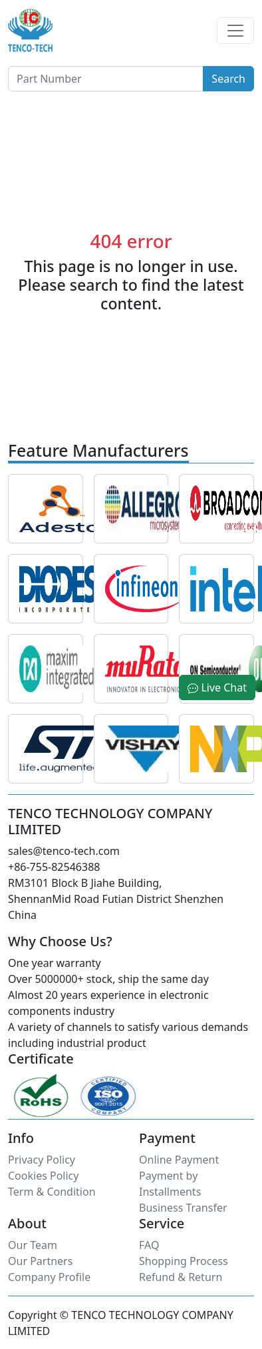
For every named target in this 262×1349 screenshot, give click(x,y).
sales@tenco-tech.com (64, 851)
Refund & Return (180, 1277)
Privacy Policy (41, 1159)
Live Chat (217, 687)
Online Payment (179, 1159)
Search (228, 78)
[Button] (105, 78)
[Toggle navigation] (235, 30)
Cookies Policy (43, 1175)
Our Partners (40, 1261)
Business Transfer (183, 1207)
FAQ (149, 1245)
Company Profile (49, 1277)
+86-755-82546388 (54, 867)
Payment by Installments (170, 1183)
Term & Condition (52, 1191)
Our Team (32, 1245)
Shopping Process (183, 1261)
